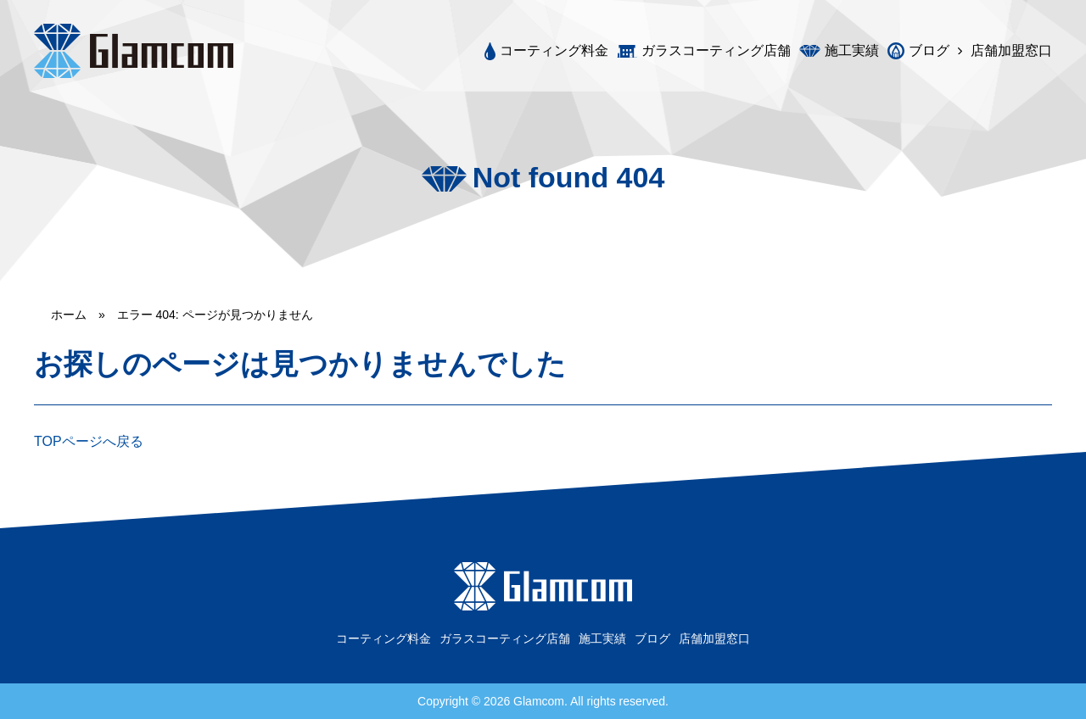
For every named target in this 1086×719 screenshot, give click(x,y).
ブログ (929, 50)
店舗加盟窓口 (1011, 51)
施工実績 (852, 51)
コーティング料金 (554, 50)
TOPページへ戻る (88, 441)
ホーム (69, 314)
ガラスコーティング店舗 (716, 51)
